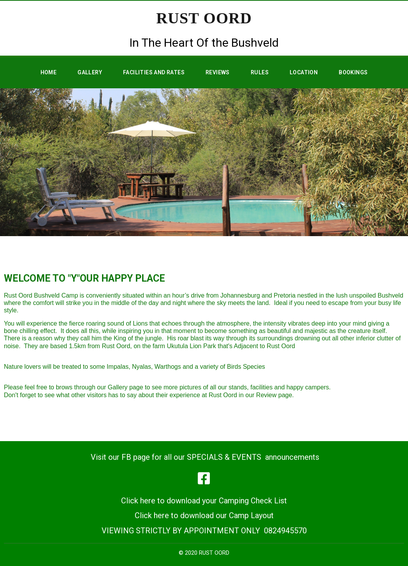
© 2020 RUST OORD (204, 552)
